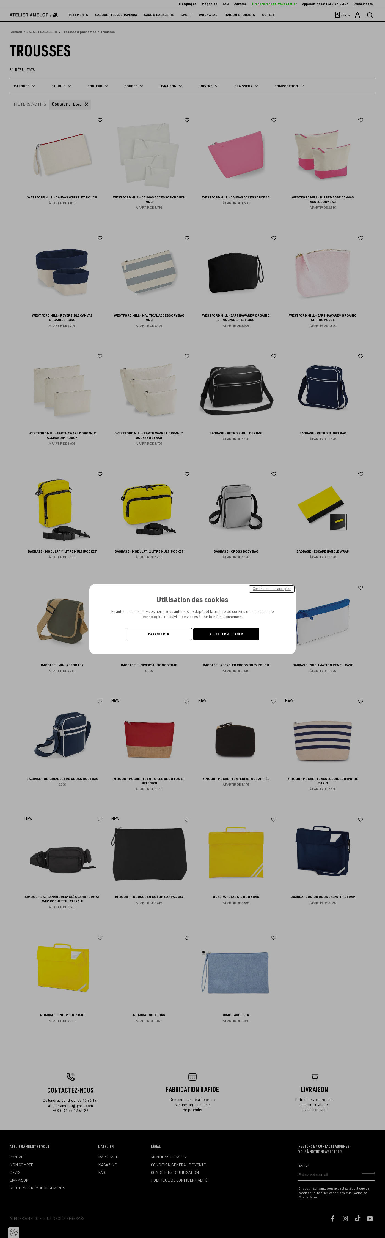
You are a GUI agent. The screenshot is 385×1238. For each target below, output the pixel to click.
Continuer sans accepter (272, 588)
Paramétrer (158, 634)
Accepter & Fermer (226, 634)
